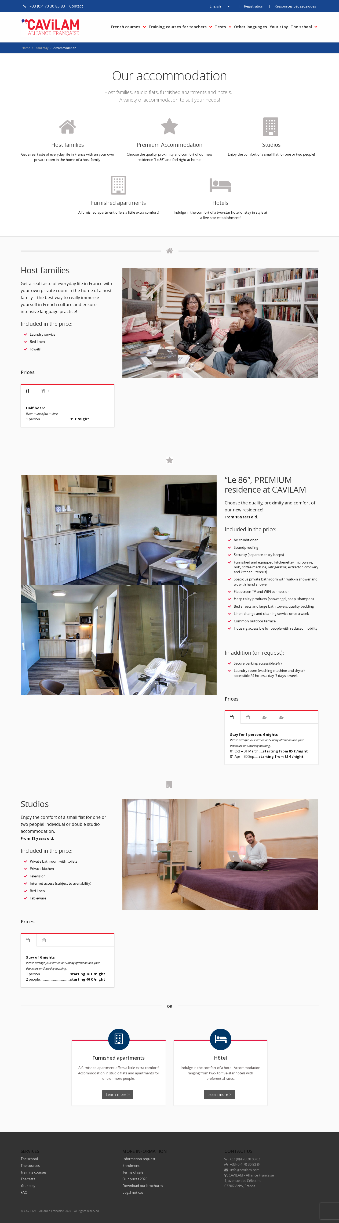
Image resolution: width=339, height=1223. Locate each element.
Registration (253, 6)
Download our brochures (142, 1184)
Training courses (34, 1171)
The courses (30, 1164)
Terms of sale (132, 1171)
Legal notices (132, 1191)
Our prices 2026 (134, 1177)
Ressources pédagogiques (295, 6)
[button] (215, 6)
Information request (138, 1157)
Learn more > (118, 1094)
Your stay (28, 1184)
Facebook (268, 1209)
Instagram (302, 1209)
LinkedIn (290, 1209)
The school (29, 1157)
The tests (28, 1177)
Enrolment (131, 1164)
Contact (76, 6)
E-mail (313, 1209)
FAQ (24, 1191)
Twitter (279, 1209)
